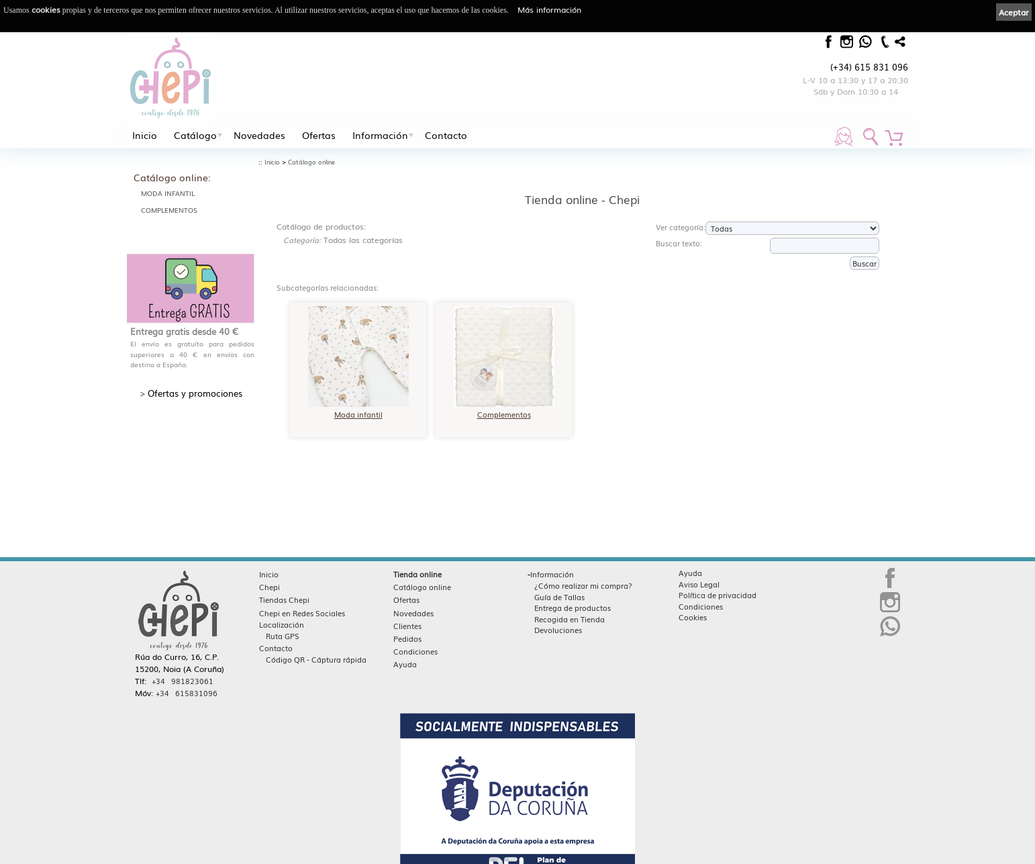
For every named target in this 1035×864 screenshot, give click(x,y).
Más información (549, 9)
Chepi (269, 586)
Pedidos (407, 638)
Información (380, 135)
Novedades (259, 135)
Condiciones (415, 651)
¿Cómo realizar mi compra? (583, 585)
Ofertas (319, 135)
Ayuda (405, 664)
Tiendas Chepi (284, 599)
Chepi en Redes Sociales (302, 613)
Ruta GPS (282, 635)
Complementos (169, 210)
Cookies (693, 617)
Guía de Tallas (559, 596)
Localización (281, 624)
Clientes (407, 625)
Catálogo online (311, 162)
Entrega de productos (572, 607)
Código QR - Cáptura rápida (316, 659)
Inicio (144, 135)
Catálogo (195, 135)
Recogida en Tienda (569, 619)
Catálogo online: (172, 177)
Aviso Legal (699, 584)
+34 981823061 (182, 680)
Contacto (446, 135)
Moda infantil (168, 193)
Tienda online (417, 574)
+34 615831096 (186, 692)
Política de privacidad (717, 594)
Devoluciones (558, 629)
